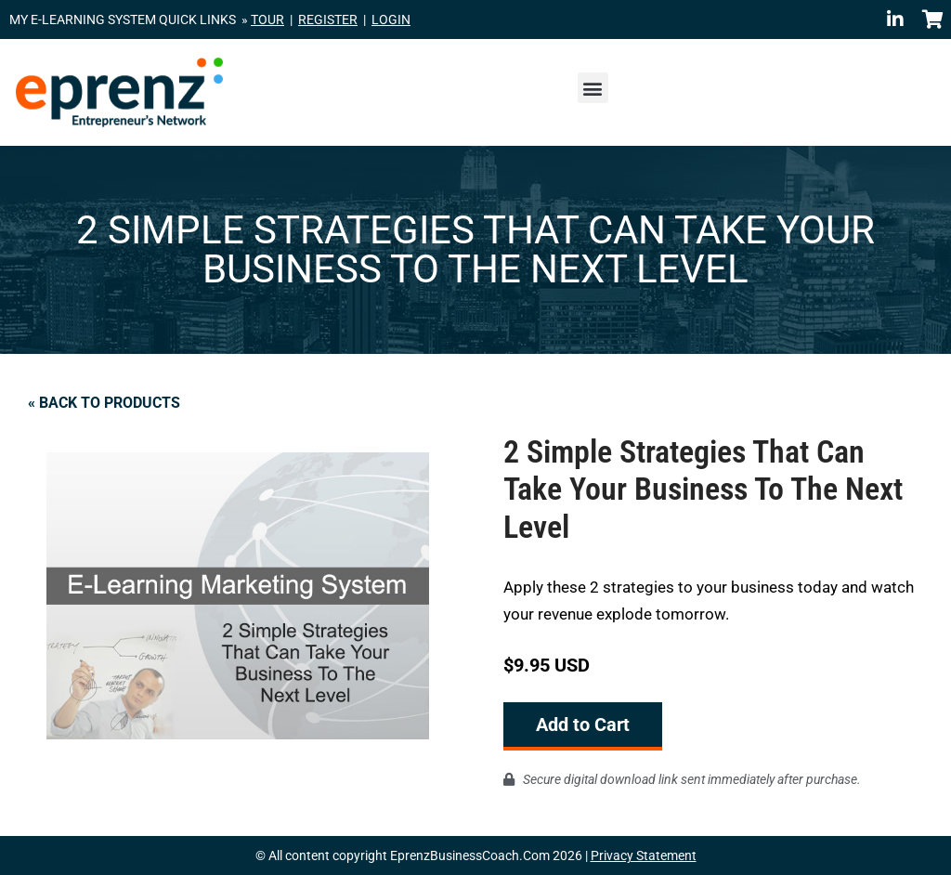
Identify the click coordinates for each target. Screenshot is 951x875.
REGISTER (328, 19)
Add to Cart (583, 724)
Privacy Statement (644, 855)
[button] (593, 87)
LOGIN (390, 19)
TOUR (267, 19)
